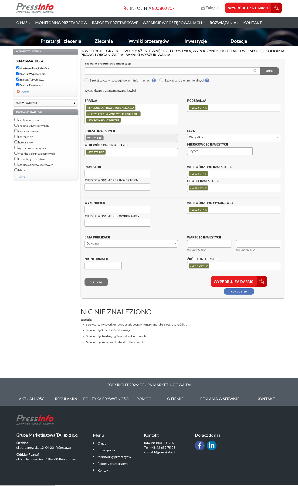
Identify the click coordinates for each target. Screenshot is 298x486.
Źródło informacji (202, 259)
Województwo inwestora (209, 167)
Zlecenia (104, 41)
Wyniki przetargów (149, 41)
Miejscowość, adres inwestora (111, 180)
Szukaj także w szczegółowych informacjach (118, 80)
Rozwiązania (106, 450)
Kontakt (252, 22)
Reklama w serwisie (219, 398)
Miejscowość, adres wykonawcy (112, 216)
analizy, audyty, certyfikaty (33, 125)
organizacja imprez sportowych (36, 153)
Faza (191, 131)
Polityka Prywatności (106, 398)
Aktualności (32, 398)
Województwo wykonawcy (210, 203)
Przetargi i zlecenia (61, 41)
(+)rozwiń (20, 176)
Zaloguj (210, 7)
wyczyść (25, 91)
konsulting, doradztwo (31, 159)
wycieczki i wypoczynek (32, 148)
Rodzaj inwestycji (100, 131)
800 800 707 (163, 8)
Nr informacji (96, 259)
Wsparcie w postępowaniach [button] (174, 22)
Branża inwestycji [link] (26, 103)
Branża (91, 100)
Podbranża (196, 100)
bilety (21, 170)
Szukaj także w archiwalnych (181, 80)
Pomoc (143, 398)
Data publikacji (97, 237)
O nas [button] (23, 22)
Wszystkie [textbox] (196, 137)
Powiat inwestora (203, 181)
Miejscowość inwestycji (207, 144)
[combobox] (131, 114)
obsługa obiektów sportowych (35, 164)
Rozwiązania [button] (224, 22)
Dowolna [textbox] (93, 243)
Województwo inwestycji (106, 145)
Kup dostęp (239, 291)
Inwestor (93, 167)
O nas (102, 443)
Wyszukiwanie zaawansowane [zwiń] (110, 90)
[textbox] (123, 120)
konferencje (25, 136)
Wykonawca (95, 203)
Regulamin (66, 398)
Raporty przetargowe (115, 22)
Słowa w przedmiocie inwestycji (108, 63)
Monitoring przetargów (61, 22)
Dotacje (238, 41)
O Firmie (175, 398)
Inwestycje (195, 41)
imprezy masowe (28, 131)
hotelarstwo (25, 142)
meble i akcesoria (28, 120)
